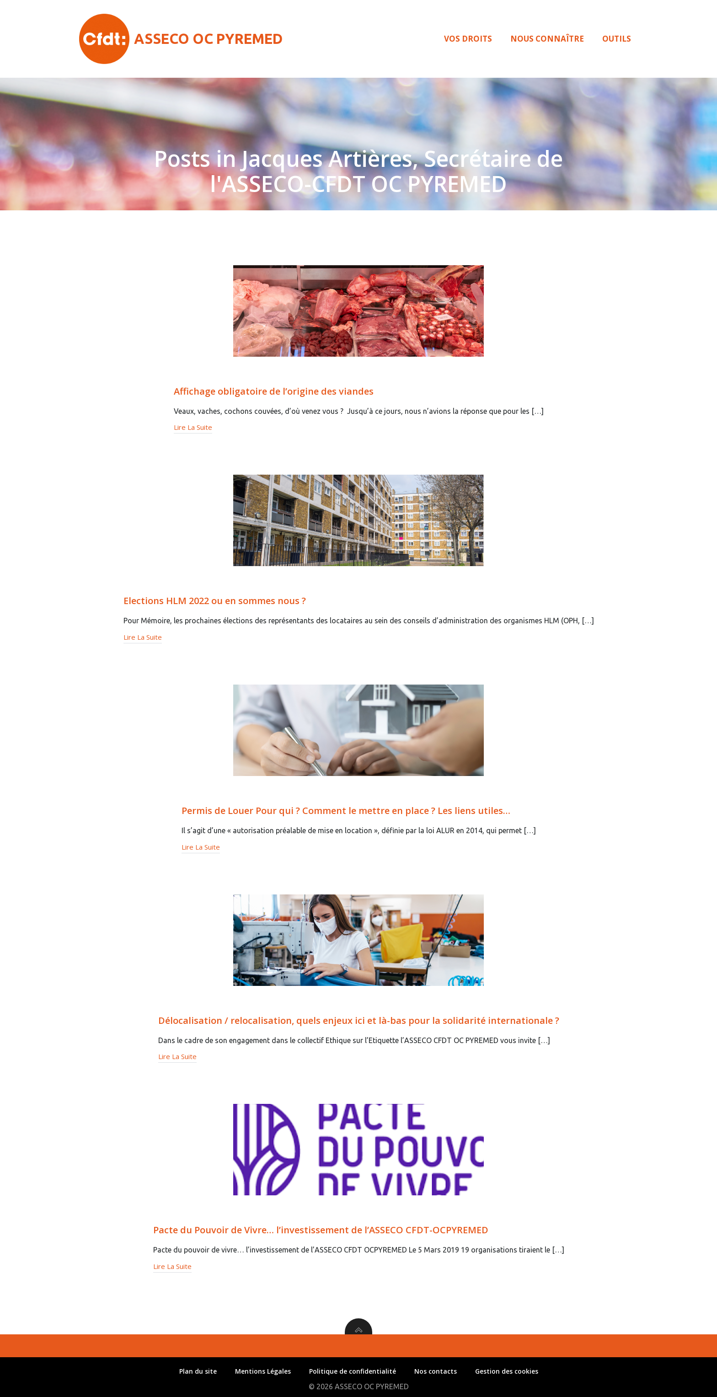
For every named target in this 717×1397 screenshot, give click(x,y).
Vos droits (468, 38)
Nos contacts (435, 1371)
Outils (616, 38)
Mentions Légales (263, 1371)
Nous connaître (547, 38)
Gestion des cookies (506, 1371)
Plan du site (198, 1371)
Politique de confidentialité (352, 1371)
